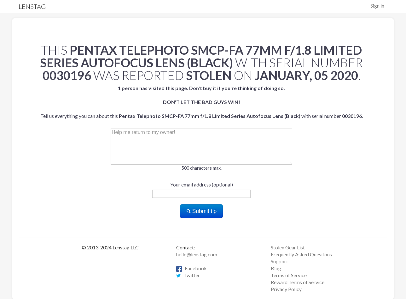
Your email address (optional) (201, 184)
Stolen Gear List (288, 247)
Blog (276, 268)
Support (279, 261)
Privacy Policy (286, 289)
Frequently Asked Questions (301, 254)
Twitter (188, 275)
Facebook (191, 268)
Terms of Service (289, 275)
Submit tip (201, 211)
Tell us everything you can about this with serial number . (201, 102)
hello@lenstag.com (196, 254)
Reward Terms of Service (297, 282)
